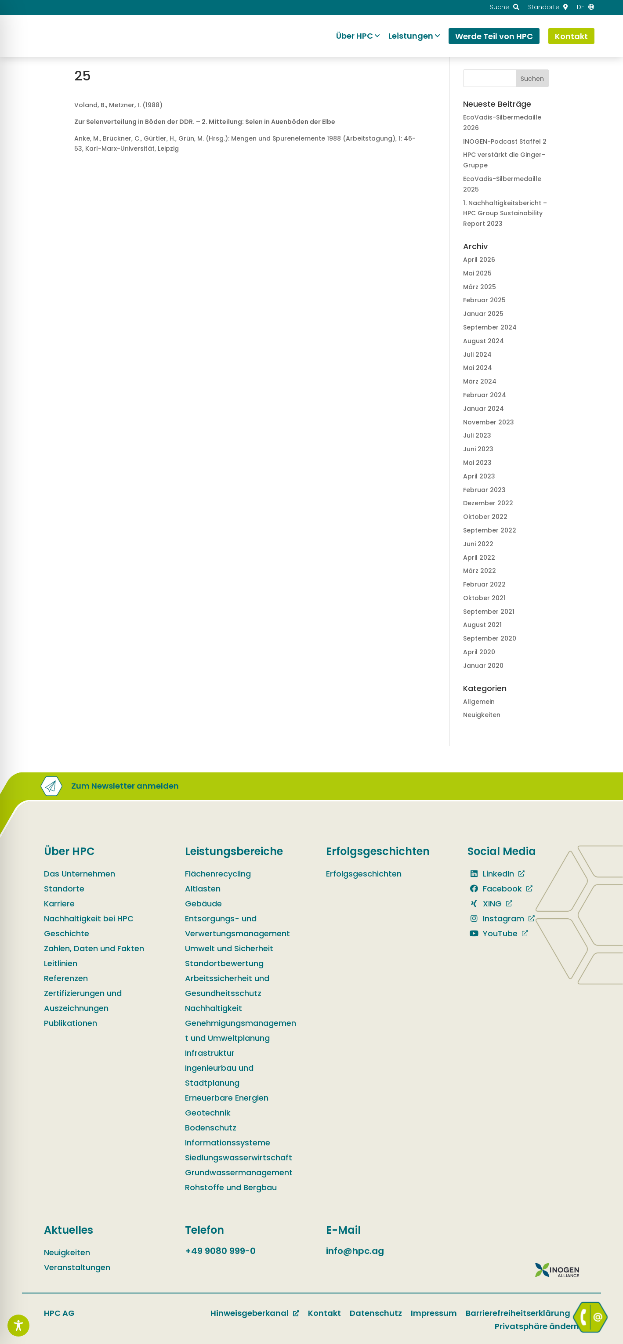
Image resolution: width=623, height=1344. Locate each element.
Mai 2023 (477, 462)
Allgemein (479, 701)
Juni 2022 (478, 544)
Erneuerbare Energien (226, 1097)
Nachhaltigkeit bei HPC (89, 918)
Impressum (434, 1313)
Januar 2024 (483, 408)
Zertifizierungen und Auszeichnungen (83, 1001)
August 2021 (482, 624)
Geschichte (66, 933)
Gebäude (203, 903)
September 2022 (489, 530)
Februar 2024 (484, 395)
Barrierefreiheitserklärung (518, 1313)
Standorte (64, 888)
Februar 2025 (484, 300)
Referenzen (66, 978)
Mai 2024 (477, 367)
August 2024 (483, 341)
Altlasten (203, 888)
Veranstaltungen (77, 1267)
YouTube (492, 933)
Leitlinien (60, 963)
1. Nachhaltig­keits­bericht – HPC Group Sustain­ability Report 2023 (505, 213)
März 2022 (479, 570)
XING (484, 903)
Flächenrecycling (218, 873)
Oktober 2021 (484, 598)
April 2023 (479, 476)
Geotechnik (208, 1112)
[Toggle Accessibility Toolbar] (18, 1325)
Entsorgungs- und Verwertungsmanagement (237, 926)
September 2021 (488, 611)
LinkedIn (490, 873)
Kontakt (324, 1313)
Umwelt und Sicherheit (229, 948)
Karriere (59, 903)
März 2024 (479, 381)
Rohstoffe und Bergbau (231, 1187)
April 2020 (479, 652)
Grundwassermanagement (239, 1172)
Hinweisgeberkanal (249, 1313)
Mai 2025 (477, 273)
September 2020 (489, 638)
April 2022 (479, 557)
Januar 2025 (483, 313)
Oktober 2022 (485, 516)
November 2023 (488, 422)
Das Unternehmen (79, 873)
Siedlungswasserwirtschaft (238, 1157)
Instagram (495, 918)
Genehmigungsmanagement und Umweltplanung (240, 1030)
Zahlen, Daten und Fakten (94, 948)
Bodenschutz (210, 1127)
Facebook (494, 888)
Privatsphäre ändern (537, 1326)
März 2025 (479, 287)
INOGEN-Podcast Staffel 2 (505, 141)
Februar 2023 (484, 489)
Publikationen (70, 1023)
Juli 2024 (477, 354)
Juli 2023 (477, 435)
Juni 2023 (478, 449)
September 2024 (490, 327)
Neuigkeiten (481, 714)
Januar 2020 (483, 665)
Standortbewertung (224, 963)
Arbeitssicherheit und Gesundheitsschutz (227, 986)
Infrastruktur (210, 1052)
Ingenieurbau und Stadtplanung (219, 1075)
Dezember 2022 (488, 503)
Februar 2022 (484, 584)
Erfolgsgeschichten (364, 873)
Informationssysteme (227, 1142)
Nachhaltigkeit (213, 1008)
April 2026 (479, 259)
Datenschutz (376, 1313)
